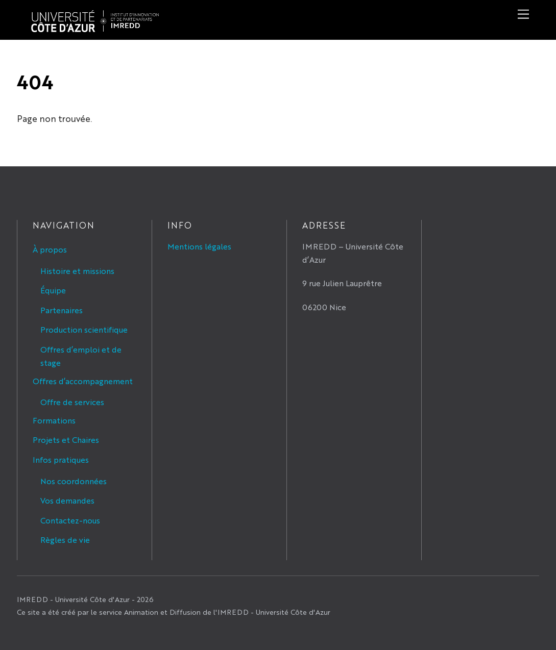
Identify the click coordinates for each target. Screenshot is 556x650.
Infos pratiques (61, 459)
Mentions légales (199, 246)
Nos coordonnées (73, 481)
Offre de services (72, 401)
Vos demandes (67, 500)
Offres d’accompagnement (83, 381)
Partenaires (61, 310)
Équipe (53, 290)
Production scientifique (84, 329)
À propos (50, 249)
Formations (54, 420)
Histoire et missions (77, 270)
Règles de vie (65, 539)
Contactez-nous (70, 520)
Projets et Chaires (66, 439)
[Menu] (523, 14)
